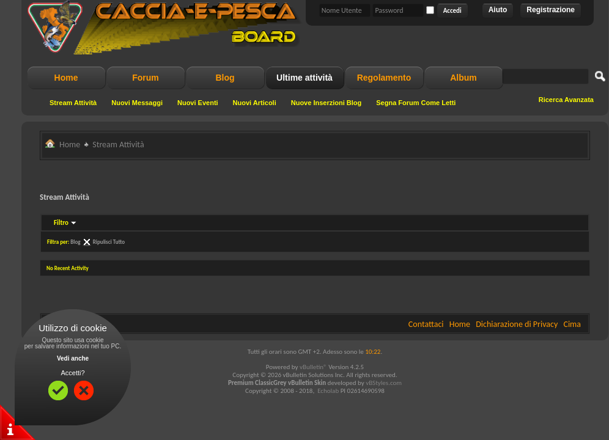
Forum (145, 77)
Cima (572, 324)
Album (463, 77)
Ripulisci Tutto (109, 241)
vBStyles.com (384, 383)
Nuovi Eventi (197, 102)
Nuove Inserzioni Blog (326, 102)
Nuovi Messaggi (137, 102)
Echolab (328, 391)
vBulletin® (313, 367)
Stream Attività (73, 102)
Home (66, 77)
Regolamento (384, 77)
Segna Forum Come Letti (416, 102)
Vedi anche (73, 358)
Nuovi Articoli (254, 102)
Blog (224, 77)
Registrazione (550, 10)
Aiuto (498, 10)
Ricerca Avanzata (566, 99)
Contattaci (426, 324)
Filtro (61, 223)
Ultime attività (304, 77)
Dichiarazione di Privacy (517, 324)
